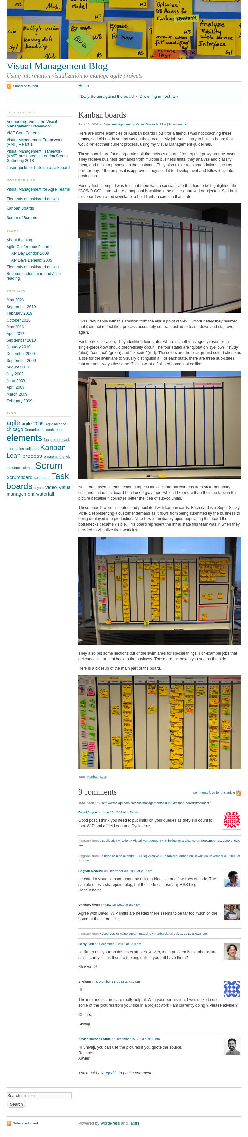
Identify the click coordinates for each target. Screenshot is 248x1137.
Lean (103, 776)
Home (83, 85)
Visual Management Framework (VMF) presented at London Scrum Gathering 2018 (37, 156)
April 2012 (15, 333)
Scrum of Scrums (22, 218)
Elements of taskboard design (33, 199)
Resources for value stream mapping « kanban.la (134, 933)
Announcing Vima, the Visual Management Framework (32, 124)
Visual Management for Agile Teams (38, 189)
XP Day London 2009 (30, 253)
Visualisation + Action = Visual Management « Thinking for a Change (148, 840)
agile (13, 422)
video (51, 487)
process (32, 456)
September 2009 (21, 360)
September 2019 (21, 307)
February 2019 (19, 313)
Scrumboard (20, 477)
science (27, 468)
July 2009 (15, 374)
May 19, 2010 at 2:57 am (123, 904)
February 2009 (19, 401)
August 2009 (18, 367)
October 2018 (19, 320)
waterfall (45, 494)
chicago (15, 429)
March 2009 (17, 394)
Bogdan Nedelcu (90, 871)
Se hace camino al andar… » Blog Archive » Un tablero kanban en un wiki (151, 856)
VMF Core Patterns (23, 133)
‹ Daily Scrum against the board (106, 96)
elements (24, 438)
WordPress (110, 1123)
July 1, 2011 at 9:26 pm (190, 933)
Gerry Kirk (86, 944)
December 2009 (21, 354)
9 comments (177, 124)
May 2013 (15, 327)
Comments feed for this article (214, 792)
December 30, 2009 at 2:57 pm (130, 871)
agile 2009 (32, 423)
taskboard (42, 478)
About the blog (19, 240)
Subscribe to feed (25, 86)
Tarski (134, 1123)
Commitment (34, 430)
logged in (109, 1073)
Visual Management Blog (57, 65)
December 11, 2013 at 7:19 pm (118, 981)
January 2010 (19, 347)
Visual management (117, 124)
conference (55, 430)
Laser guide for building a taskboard (38, 167)
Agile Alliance (55, 424)
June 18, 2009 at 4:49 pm (120, 812)
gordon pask (60, 439)
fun (46, 439)
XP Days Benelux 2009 (31, 260)
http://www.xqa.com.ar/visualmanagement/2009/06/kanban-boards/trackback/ (156, 803)
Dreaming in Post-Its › (159, 96)
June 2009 (16, 381)
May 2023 (15, 300)
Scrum (49, 465)
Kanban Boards (20, 208)
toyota (39, 488)
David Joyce (87, 812)
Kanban (93, 776)
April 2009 (15, 387)
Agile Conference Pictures (30, 247)
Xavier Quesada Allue (151, 124)
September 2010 (21, 340)
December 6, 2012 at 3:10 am (120, 944)
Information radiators (23, 449)
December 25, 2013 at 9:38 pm (138, 1038)
